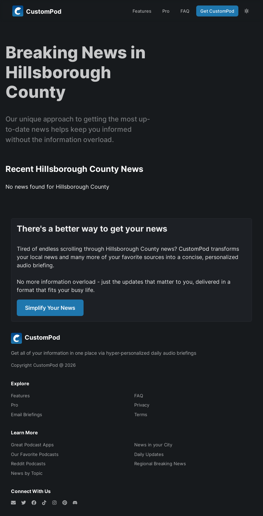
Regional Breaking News (160, 463)
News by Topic (26, 473)
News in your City (153, 444)
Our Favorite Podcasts (35, 454)
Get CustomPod (217, 11)
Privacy (141, 405)
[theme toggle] (246, 10)
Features (142, 11)
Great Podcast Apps (32, 444)
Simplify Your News (50, 307)
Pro (166, 11)
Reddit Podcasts (28, 463)
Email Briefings (26, 414)
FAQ (184, 11)
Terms (140, 414)
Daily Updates (149, 454)
